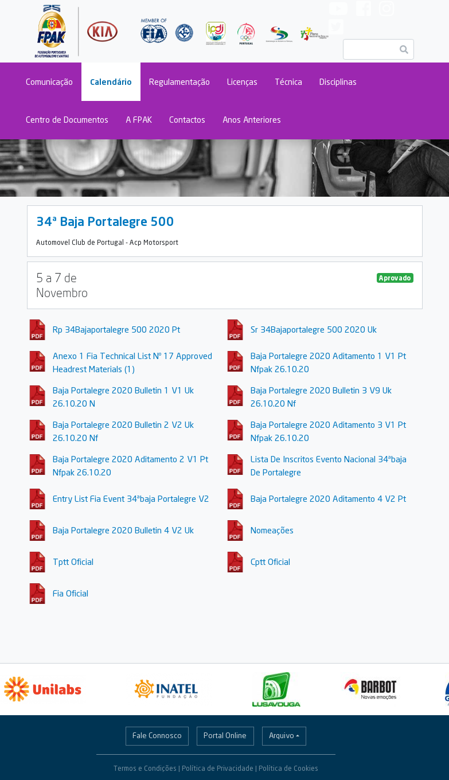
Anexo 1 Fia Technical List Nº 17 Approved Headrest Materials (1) (132, 362)
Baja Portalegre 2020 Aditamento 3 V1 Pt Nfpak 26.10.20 (328, 431)
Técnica (288, 82)
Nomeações (272, 530)
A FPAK (139, 119)
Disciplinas (338, 82)
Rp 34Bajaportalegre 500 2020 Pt (116, 329)
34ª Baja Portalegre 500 (105, 221)
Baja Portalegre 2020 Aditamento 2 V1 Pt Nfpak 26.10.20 (130, 465)
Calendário (111, 82)
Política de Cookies (288, 768)
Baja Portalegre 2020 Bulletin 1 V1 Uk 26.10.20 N (123, 396)
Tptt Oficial (73, 561)
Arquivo (281, 735)
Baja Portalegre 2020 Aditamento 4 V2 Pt (328, 498)
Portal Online (225, 735)
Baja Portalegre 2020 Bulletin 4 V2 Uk (123, 530)
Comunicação (49, 82)
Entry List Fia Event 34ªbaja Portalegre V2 (131, 498)
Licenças (242, 82)
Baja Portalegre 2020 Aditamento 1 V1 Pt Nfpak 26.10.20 (328, 362)
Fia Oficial (70, 593)
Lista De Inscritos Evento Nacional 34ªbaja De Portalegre (329, 465)
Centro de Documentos (67, 119)
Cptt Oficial (270, 561)
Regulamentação (179, 82)
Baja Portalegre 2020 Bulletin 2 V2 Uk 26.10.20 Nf (123, 431)
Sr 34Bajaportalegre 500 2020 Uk (314, 329)
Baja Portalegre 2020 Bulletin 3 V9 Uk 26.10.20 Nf (321, 396)
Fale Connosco (157, 735)
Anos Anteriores (251, 119)
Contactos (187, 119)
